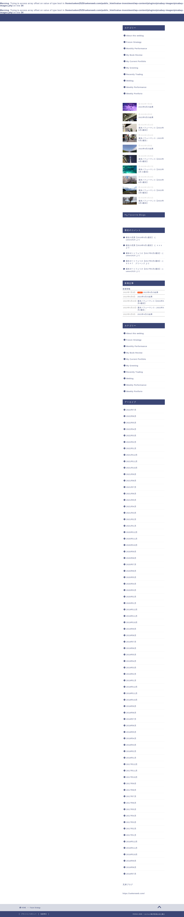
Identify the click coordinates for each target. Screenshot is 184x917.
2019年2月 (131, 674)
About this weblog (135, 36)
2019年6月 (131, 648)
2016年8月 (131, 867)
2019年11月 (132, 616)
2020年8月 (131, 558)
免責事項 (44, 914)
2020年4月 (131, 584)
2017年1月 (131, 835)
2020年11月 (132, 539)
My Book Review (134, 55)
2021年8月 (131, 481)
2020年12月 (132, 532)
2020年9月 (131, 551)
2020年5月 (131, 577)
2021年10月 (132, 468)
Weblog (130, 81)
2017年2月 (131, 829)
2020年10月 (132, 545)
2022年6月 (131, 416)
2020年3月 (131, 590)
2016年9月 (131, 861)
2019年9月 (131, 629)
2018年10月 (132, 700)
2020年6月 (131, 571)
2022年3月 (131, 436)
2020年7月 (131, 564)
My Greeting (132, 68)
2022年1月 (131, 448)
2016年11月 (132, 848)
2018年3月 (131, 745)
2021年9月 (131, 474)
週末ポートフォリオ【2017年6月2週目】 (143, 269)
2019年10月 (132, 622)
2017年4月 (131, 816)
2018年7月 (131, 719)
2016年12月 (132, 841)
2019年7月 (131, 642)
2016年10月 (132, 854)
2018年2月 (131, 751)
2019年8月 (131, 635)
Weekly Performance (136, 87)
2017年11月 (132, 771)
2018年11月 (132, 693)
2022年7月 (131, 410)
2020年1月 (131, 603)
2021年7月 (131, 487)
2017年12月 (132, 764)
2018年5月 (131, 732)
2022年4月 (131, 429)
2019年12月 (132, 610)
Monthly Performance (136, 49)
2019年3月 (131, 667)
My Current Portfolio (136, 61)
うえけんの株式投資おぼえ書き (92, 17)
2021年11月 (132, 461)
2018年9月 (131, 706)
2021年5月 (131, 500)
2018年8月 (131, 713)
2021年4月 (131, 506)
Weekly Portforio (134, 94)
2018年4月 (131, 738)
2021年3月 (131, 513)
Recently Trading (134, 74)
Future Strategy (134, 42)
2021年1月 (131, 526)
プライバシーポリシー (29, 914)
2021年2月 (131, 519)
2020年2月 (131, 597)
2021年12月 (132, 455)
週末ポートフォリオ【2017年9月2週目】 (143, 253)
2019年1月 (131, 680)
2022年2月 (131, 442)
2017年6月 (131, 803)
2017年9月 (131, 784)
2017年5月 (131, 809)
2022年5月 (131, 423)
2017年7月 (131, 796)
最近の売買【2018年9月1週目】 (139, 237)
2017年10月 (132, 777)
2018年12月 (132, 687)
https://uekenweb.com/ (134, 893)
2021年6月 (131, 494)
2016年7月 (131, 874)
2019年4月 (131, 661)
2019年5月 (131, 655)
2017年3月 (131, 822)
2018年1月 (131, 758)
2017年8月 (131, 790)
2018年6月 (131, 725)
